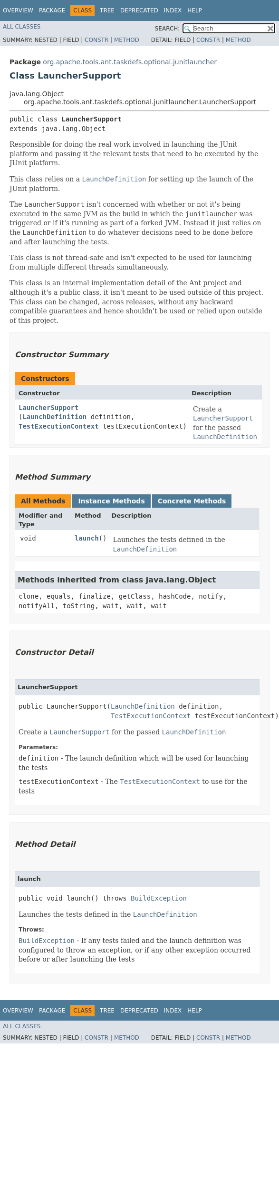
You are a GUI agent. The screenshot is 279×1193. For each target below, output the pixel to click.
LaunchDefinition (54, 417)
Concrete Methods (192, 501)
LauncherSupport (48, 407)
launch (87, 538)
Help (194, 10)
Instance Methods (111, 501)
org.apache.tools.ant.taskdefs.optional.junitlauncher (130, 62)
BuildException (159, 898)
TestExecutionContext (59, 426)
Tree (107, 10)
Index (173, 10)
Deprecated (139, 10)
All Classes (21, 26)
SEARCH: (167, 28)
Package (52, 10)
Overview (18, 10)
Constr (96, 40)
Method (126, 40)
